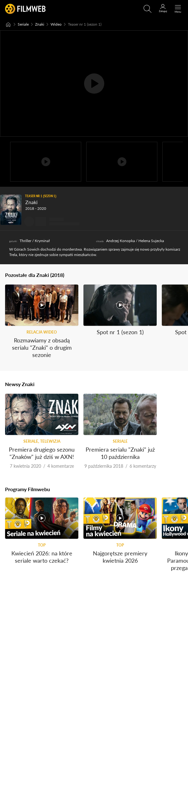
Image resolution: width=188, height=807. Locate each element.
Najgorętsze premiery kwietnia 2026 (120, 556)
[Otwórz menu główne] (178, 9)
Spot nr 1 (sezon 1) (120, 331)
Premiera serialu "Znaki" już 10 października (120, 453)
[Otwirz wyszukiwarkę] (148, 9)
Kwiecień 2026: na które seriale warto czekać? (41, 556)
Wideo (56, 24)
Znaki (39, 24)
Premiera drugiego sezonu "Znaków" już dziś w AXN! (42, 453)
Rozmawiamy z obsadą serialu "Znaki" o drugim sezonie (42, 347)
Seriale (23, 24)
